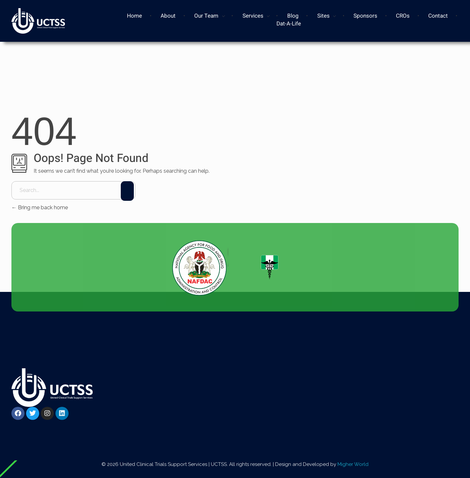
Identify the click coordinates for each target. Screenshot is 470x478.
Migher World (352, 464)
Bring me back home (39, 207)
